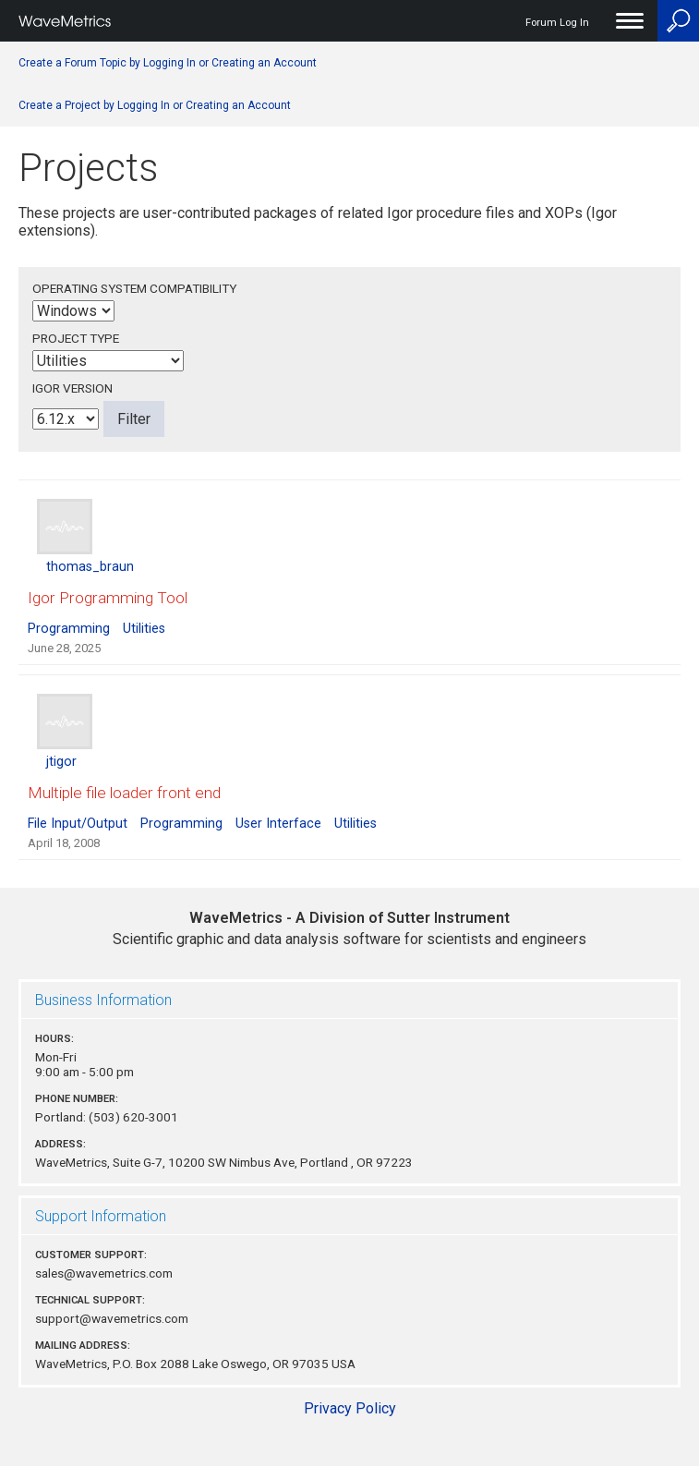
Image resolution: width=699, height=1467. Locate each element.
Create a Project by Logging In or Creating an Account (154, 105)
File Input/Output (77, 823)
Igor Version (72, 388)
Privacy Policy (350, 1408)
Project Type (75, 338)
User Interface (278, 823)
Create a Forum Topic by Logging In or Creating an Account (167, 62)
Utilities (144, 629)
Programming (69, 629)
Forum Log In (557, 23)
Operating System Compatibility (134, 288)
